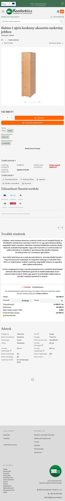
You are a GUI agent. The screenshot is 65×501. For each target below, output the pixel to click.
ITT (25, 213)
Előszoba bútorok (8, 490)
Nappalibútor (7, 486)
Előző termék (7, 43)
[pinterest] (62, 227)
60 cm (51, 343)
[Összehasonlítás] (10, 179)
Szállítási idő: (7, 360)
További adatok (7, 175)
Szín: (36, 334)
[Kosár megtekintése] (62, 11)
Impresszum (38, 452)
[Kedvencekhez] (27, 179)
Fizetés (36, 442)
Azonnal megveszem (32, 123)
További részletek (8, 160)
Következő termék (56, 43)
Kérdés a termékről (10, 183)
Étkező (5, 484)
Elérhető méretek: (7, 141)
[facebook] (58, 227)
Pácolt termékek (8, 479)
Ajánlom (41, 179)
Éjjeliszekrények (8, 488)
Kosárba (39, 118)
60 (18, 357)
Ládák (5, 492)
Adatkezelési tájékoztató (42, 438)
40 (18, 354)
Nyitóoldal (6, 435)
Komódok (6, 473)
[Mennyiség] (7, 118)
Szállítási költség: (5, 166)
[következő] (39, 102)
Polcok (5, 482)
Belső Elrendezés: (7, 134)
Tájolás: (3, 128)
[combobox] (32, 21)
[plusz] (12, 118)
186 (50, 354)
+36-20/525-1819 (42, 5)
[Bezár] (62, 3)
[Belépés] (58, 11)
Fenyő (51, 334)
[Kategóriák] (3, 11)
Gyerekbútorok (8, 477)
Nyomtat (26, 183)
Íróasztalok (7, 475)
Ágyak (5, 469)
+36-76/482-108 (58, 17)
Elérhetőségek (39, 449)
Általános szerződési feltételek (44, 435)
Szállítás (37, 445)
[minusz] (3, 118)
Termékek (6, 438)
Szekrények (5, 40)
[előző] (25, 102)
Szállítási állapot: (5, 171)
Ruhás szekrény (14, 40)
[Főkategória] (2, 40)
